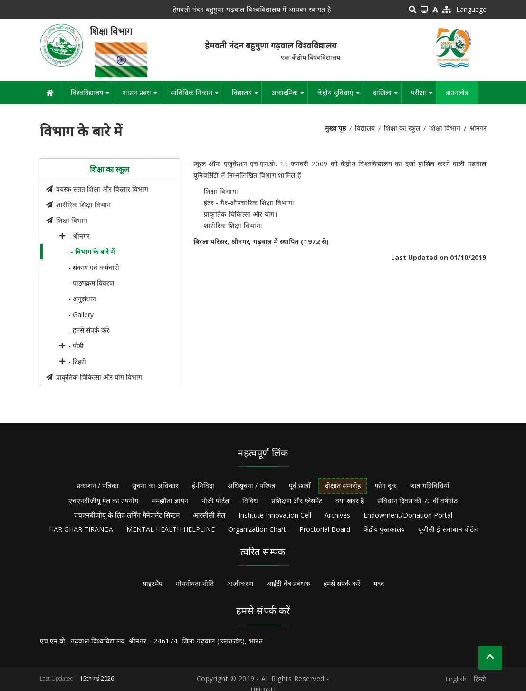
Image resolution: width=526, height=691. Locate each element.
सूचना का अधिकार (155, 485)
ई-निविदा (203, 485)
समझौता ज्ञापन (170, 500)
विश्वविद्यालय (92, 96)
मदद (378, 583)
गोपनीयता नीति (195, 583)
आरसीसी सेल (209, 514)
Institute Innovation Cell (275, 514)
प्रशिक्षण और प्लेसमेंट (296, 500)
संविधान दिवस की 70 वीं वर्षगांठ (417, 500)
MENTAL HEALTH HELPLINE (170, 529)
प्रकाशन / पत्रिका (98, 485)
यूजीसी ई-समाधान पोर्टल (448, 529)
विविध (250, 500)
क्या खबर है (349, 500)
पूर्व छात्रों (300, 485)
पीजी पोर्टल (215, 500)
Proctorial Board (324, 529)
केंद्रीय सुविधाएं (340, 96)
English (456, 678)
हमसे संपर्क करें (342, 583)
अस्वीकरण (240, 583)
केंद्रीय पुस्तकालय (384, 529)
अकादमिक (289, 96)
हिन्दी (480, 678)
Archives (337, 514)
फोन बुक (386, 485)
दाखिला (387, 96)
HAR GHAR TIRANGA (81, 529)
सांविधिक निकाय (196, 96)
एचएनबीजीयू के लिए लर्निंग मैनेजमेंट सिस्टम (127, 514)
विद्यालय (246, 96)
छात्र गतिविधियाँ (429, 485)
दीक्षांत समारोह (343, 485)
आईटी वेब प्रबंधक (288, 583)
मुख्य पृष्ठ (335, 128)
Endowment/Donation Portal (407, 514)
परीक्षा (423, 96)
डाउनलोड (457, 92)
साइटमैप (152, 583)
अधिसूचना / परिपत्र (252, 485)
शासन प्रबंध (142, 96)
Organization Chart (257, 529)
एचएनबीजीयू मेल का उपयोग (103, 500)
